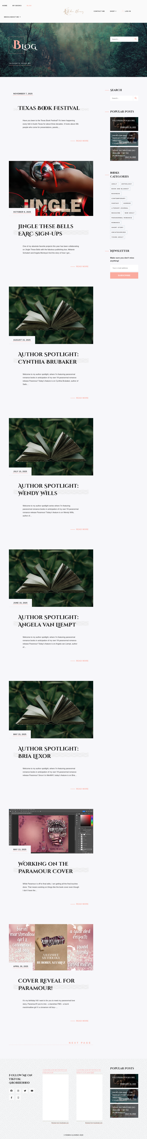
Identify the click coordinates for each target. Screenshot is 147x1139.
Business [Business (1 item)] (116, 193)
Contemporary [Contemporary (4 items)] (119, 198)
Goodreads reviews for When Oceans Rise (88, 1071)
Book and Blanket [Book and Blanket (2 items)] (120, 188)
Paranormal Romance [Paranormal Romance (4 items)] (122, 217)
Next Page (81, 1043)
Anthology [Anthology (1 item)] (126, 184)
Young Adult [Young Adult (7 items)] (118, 237)
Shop (113, 11)
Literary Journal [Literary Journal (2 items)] (120, 208)
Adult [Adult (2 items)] (114, 184)
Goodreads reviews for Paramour (55, 1071)
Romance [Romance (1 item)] (116, 222)
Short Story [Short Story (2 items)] (117, 227)
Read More (82, 141)
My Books (17, 5)
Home (4, 5)
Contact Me (99, 11)
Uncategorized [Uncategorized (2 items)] (119, 232)
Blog (29, 5)
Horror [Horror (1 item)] (127, 203)
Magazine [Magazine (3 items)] (116, 213)
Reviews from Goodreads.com (60, 1123)
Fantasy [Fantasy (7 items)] (115, 203)
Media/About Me (12, 17)
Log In (126, 11)
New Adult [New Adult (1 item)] (130, 213)
